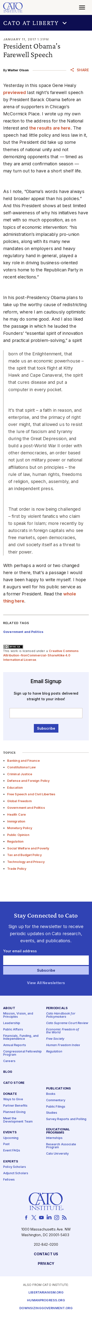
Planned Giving (14, 1112)
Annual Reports (14, 1045)
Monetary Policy (19, 828)
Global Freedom (19, 801)
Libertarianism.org (46, 1292)
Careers (9, 1061)
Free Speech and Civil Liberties (31, 794)
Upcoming (10, 1138)
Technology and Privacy (26, 862)
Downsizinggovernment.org (45, 1308)
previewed (14, 92)
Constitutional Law (21, 767)
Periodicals (57, 1008)
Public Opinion (18, 835)
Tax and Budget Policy (24, 855)
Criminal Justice (19, 774)
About (9, 1008)
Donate (10, 1094)
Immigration (16, 821)
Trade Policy (16, 868)
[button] (46, 23)
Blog (8, 1072)
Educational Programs (58, 1131)
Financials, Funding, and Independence (21, 1037)
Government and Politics (26, 808)
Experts (10, 1161)
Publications (58, 1088)
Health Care (16, 814)
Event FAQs (11, 1150)
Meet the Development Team (18, 1120)
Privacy (46, 1264)
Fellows (9, 1179)
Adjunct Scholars (15, 1173)
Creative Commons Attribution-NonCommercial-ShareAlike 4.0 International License (41, 655)
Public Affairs (13, 1029)
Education (15, 787)
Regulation (15, 841)
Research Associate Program (61, 1146)
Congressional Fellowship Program (22, 1053)
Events (10, 1132)
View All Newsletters (46, 983)
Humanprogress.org (46, 1300)
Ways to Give (13, 1099)
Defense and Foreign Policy (28, 781)
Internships (54, 1138)
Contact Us (46, 1254)
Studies (51, 1112)
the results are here (50, 128)
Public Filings (56, 1106)
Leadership (11, 1023)
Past (6, 1144)
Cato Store (14, 1083)
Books (51, 1094)
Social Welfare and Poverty (28, 848)
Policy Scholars (14, 1167)
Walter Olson (18, 70)
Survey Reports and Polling (66, 1119)
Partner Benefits (15, 1105)
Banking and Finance (23, 760)
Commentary (55, 1100)
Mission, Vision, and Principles (18, 1015)
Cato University (57, 1153)
